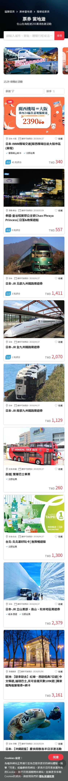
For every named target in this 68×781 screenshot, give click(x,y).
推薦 (10, 101)
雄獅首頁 (10, 11)
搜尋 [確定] (59, 35)
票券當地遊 (25, 11)
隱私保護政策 (46, 776)
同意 (56, 757)
